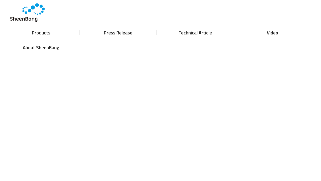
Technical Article (195, 32)
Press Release (118, 32)
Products (41, 32)
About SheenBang (41, 47)
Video (272, 32)
